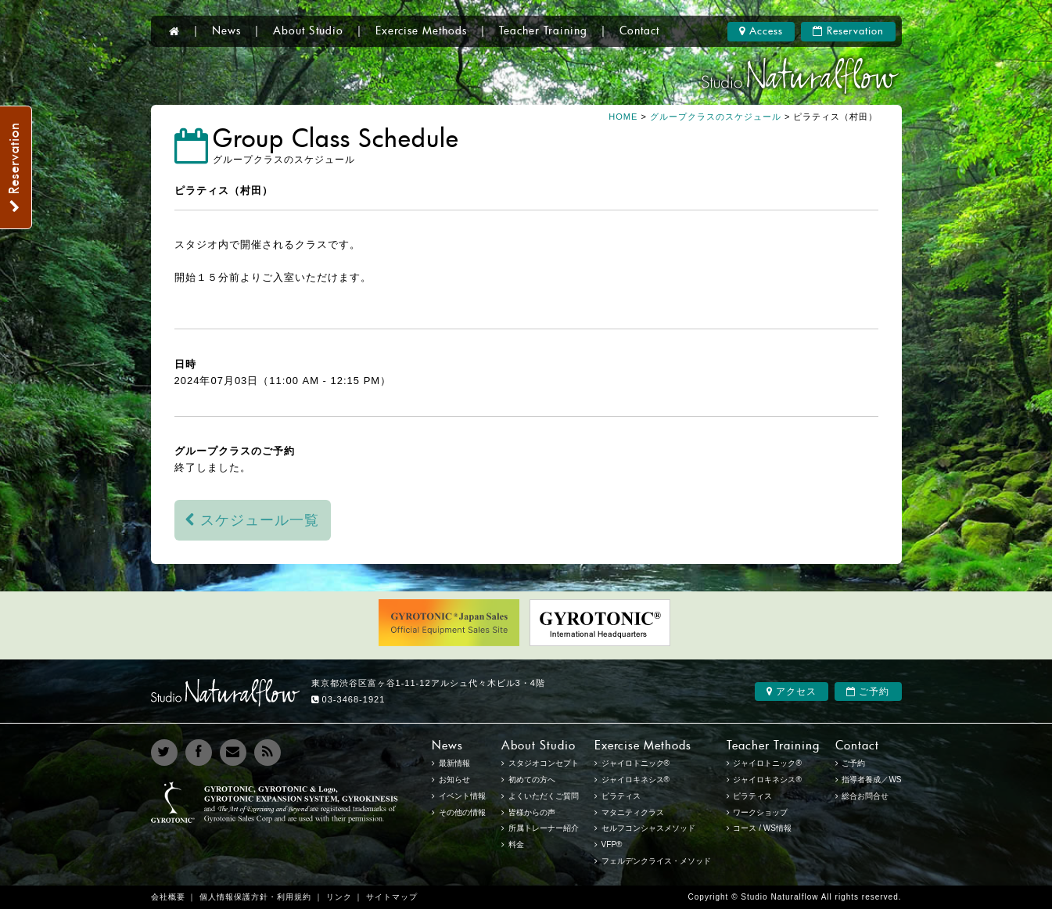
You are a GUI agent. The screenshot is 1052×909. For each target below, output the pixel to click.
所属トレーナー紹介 (543, 828)
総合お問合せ (865, 796)
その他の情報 (462, 812)
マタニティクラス (632, 812)
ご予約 (867, 691)
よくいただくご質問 (543, 796)
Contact (639, 31)
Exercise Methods (421, 31)
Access (761, 31)
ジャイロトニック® (767, 763)
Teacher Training (543, 31)
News (226, 31)
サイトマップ (392, 897)
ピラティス (752, 796)
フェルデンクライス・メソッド (656, 861)
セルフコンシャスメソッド (648, 828)
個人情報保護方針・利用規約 (255, 897)
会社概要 (168, 897)
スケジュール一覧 (252, 520)
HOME (623, 116)
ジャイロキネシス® (767, 779)
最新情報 (454, 763)
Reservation (848, 31)
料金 (516, 844)
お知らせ (454, 779)
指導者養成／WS (871, 779)
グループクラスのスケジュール (715, 116)
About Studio (308, 31)
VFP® (612, 844)
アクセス (792, 691)
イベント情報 (462, 796)
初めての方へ (531, 779)
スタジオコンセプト (543, 763)
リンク (339, 897)
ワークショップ (760, 812)
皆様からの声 (531, 812)
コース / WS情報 (762, 828)
